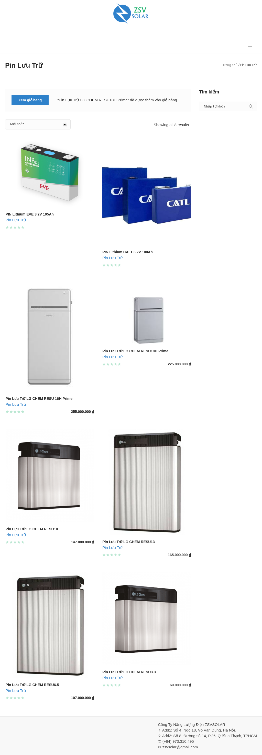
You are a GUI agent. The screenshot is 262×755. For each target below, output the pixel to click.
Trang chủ (230, 65)
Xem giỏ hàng (30, 100)
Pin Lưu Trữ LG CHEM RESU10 (32, 529)
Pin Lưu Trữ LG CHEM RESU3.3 (129, 672)
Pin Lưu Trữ (16, 220)
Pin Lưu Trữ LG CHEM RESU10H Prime (135, 351)
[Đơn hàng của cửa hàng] (38, 124)
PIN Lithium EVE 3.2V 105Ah (30, 214)
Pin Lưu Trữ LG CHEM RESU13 (128, 542)
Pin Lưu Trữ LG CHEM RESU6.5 (32, 685)
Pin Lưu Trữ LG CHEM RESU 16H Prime (39, 399)
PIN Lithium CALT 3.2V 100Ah (127, 252)
